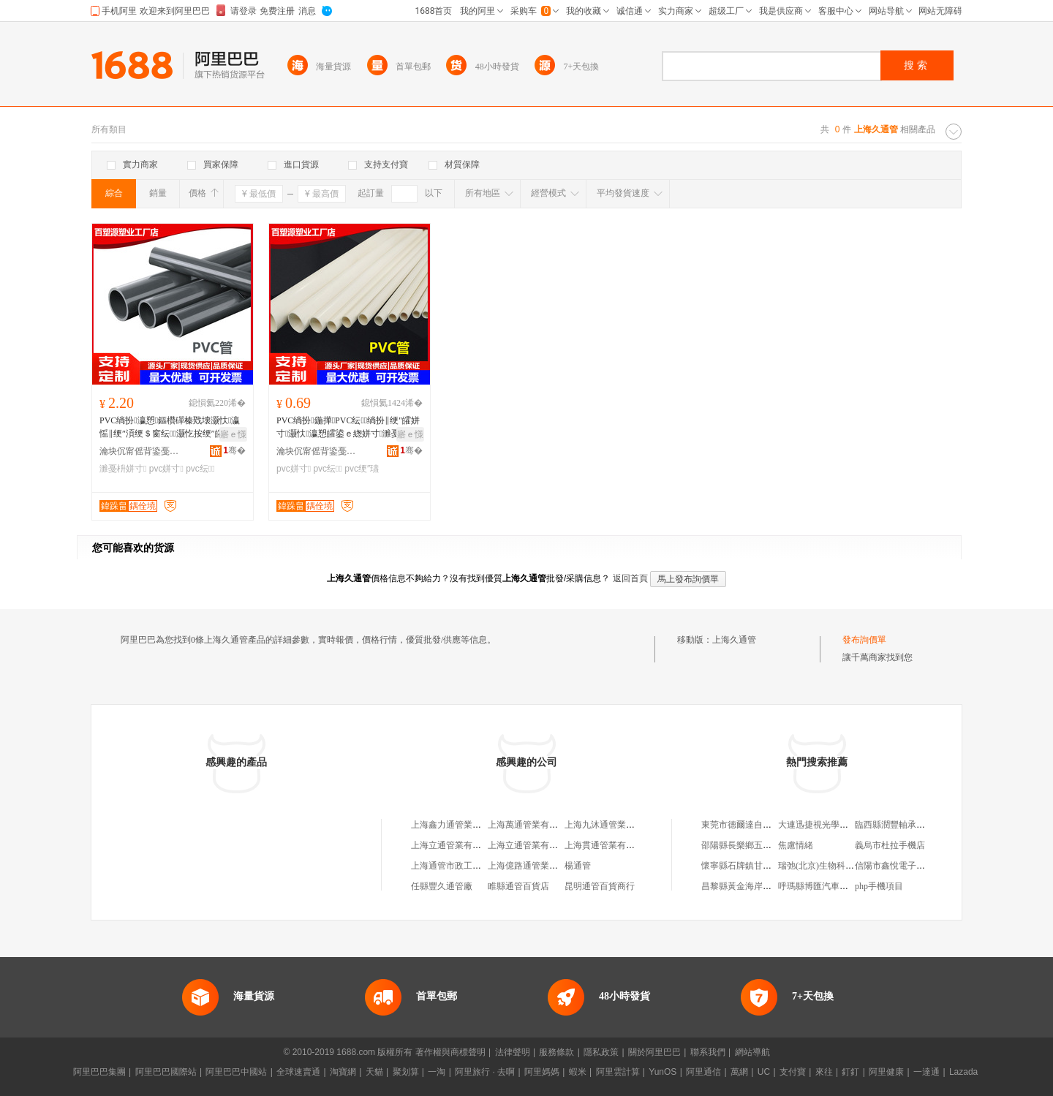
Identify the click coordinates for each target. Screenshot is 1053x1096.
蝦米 (577, 1072)
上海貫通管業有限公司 (608, 845)
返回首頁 (630, 578)
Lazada (963, 1072)
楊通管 (578, 866)
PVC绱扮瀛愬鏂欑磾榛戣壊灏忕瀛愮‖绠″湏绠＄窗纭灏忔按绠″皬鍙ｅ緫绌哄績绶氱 (170, 427)
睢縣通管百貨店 (518, 886)
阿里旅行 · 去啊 (485, 1072)
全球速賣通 (298, 1072)
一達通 (926, 1072)
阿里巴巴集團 (99, 1072)
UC (764, 1072)
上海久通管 (734, 640)
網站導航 (752, 1052)
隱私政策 (601, 1052)
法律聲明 (512, 1052)
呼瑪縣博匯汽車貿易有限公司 (835, 886)
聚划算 (406, 1072)
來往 (824, 1072)
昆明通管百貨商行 (600, 886)
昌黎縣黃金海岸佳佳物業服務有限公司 (775, 886)
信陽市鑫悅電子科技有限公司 (912, 866)
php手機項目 (879, 886)
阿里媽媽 (541, 1072)
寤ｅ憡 (233, 434)
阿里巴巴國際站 (166, 1072)
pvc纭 (200, 469)
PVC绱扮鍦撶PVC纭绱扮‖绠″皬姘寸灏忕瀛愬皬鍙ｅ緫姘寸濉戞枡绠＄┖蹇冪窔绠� (348, 427)
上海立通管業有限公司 (455, 845)
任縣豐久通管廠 (441, 886)
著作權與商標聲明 (450, 1052)
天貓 (374, 1072)
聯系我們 (707, 1052)
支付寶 (793, 1072)
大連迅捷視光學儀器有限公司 (835, 825)
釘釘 (850, 1072)
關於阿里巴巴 (654, 1052)
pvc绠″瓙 (361, 469)
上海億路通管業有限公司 (536, 866)
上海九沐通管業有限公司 (613, 825)
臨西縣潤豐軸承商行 (894, 825)
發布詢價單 (864, 640)
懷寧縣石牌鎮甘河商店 (745, 866)
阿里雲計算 (618, 1072)
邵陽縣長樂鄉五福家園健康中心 (762, 845)
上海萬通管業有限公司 (531, 825)
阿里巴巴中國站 (236, 1072)
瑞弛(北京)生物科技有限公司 (833, 866)
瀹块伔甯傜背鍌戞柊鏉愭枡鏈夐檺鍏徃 (139, 451)
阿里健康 (886, 1072)
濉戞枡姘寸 (122, 469)
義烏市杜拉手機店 (890, 845)
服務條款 (556, 1052)
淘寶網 (343, 1072)
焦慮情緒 (795, 845)
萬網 (739, 1072)
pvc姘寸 (166, 469)
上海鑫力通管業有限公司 (459, 825)
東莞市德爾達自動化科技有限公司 (767, 825)
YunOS (662, 1072)
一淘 (436, 1072)
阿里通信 (703, 1072)
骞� (234, 450)
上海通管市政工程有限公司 (463, 866)
